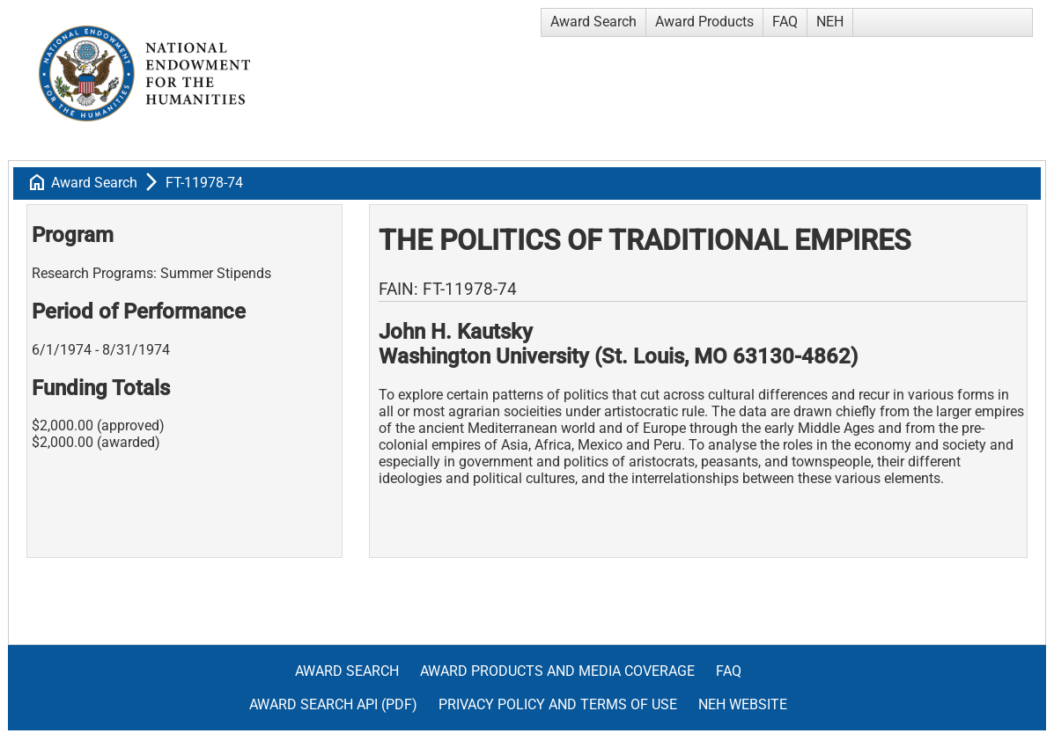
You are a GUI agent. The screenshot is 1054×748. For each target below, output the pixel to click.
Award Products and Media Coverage (557, 671)
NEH (830, 21)
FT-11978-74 (204, 182)
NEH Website (742, 704)
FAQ (785, 21)
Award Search (593, 21)
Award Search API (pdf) (333, 704)
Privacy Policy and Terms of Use (558, 704)
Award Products (704, 21)
